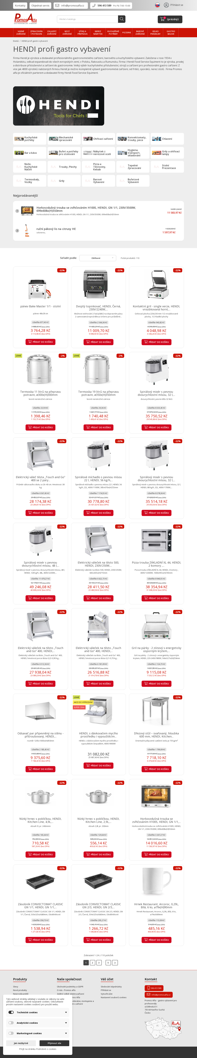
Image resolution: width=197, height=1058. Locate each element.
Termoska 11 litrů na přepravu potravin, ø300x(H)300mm (40, 393)
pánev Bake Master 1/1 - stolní (40, 306)
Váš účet (107, 979)
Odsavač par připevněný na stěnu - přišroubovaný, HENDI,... (41, 734)
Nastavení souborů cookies (114, 997)
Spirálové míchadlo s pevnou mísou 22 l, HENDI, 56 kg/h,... (98, 478)
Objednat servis (40, 5)
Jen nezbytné (21, 1043)
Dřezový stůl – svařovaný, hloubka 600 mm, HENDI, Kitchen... (156, 734)
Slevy (15, 986)
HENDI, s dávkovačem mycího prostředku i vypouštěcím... (98, 734)
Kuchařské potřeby (113, 32)
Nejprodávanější (20, 993)
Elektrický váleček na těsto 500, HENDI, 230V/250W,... (98, 564)
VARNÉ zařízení (21, 32)
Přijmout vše (54, 1043)
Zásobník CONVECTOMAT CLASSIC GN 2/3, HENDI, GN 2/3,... (98, 905)
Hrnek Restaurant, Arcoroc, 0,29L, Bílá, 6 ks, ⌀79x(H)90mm (156, 905)
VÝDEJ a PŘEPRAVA (83, 32)
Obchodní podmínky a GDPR (70, 986)
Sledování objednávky (111, 986)
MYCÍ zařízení (67, 32)
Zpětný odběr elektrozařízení (70, 993)
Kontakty (20, 5)
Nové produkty (20, 990)
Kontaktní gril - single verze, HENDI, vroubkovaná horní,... (156, 307)
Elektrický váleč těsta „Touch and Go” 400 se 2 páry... (40, 478)
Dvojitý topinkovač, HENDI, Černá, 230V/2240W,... (98, 307)
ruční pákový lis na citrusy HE (56, 229)
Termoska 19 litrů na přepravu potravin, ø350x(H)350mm (98, 393)
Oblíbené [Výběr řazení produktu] (103, 258)
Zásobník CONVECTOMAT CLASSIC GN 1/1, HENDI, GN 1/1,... (40, 905)
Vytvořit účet (106, 993)
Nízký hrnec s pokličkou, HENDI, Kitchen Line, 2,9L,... (98, 820)
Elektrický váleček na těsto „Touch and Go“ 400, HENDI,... (40, 649)
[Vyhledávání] (91, 19)
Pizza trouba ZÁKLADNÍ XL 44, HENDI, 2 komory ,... (156, 564)
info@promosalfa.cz (72, 5)
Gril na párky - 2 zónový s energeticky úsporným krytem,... (156, 649)
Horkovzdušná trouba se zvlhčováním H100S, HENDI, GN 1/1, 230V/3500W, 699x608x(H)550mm (86, 209)
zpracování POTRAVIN (36, 32)
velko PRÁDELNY (155, 32)
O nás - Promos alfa (66, 990)
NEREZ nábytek (98, 32)
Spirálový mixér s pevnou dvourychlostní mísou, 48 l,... (40, 564)
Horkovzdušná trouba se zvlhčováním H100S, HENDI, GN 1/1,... (156, 820)
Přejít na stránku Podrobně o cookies (37, 1049)
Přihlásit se (106, 990)
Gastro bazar (171, 32)
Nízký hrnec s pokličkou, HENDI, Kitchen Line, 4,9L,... (40, 820)
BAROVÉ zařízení (140, 32)
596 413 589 (104, 5)
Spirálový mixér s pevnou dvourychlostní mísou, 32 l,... (156, 393)
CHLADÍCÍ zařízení (51, 32)
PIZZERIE (126, 32)
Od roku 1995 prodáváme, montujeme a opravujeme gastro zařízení (75, 1002)
